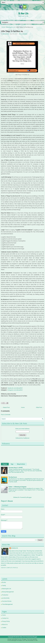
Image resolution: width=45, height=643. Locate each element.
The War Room (13, 477)
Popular (5, 464)
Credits (4, 627)
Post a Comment (5, 414)
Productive (5, 595)
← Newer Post (6, 407)
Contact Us (5, 618)
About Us (5, 624)
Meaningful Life (10, 27)
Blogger (29, 497)
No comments (23, 34)
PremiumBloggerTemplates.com (16, 640)
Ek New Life (23, 13)
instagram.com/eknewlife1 (15, 390)
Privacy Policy (6, 621)
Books (4, 582)
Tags (12, 464)
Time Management (7, 604)
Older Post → (39, 407)
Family (4, 585)
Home (3, 27)
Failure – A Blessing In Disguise (17, 487)
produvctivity (5, 598)
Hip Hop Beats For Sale (32, 640)
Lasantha (34, 639)
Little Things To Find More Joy (12, 31)
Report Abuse (7, 501)
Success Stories (6, 601)
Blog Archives (21, 464)
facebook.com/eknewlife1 (15, 388)
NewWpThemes (17, 639)
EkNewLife (6, 34)
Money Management (8, 592)
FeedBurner (26, 438)
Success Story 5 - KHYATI (16, 467)
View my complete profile (9, 567)
